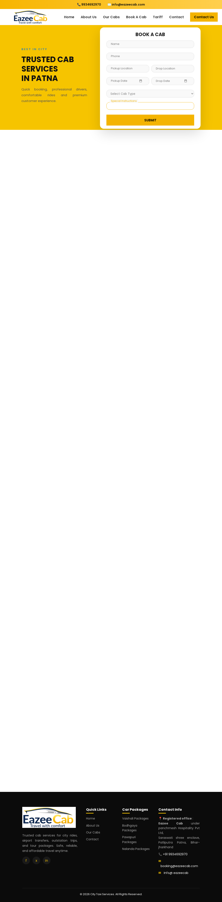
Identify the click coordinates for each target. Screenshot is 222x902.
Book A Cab (136, 17)
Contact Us (204, 17)
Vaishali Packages (135, 818)
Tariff (158, 17)
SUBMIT (150, 120)
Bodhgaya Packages (129, 827)
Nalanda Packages (136, 849)
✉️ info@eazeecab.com (126, 4)
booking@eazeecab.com (179, 866)
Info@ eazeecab (176, 873)
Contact (176, 17)
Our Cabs (111, 17)
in (46, 860)
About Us (89, 17)
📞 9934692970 (89, 4)
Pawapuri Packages (129, 839)
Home (69, 17)
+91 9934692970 (175, 854)
